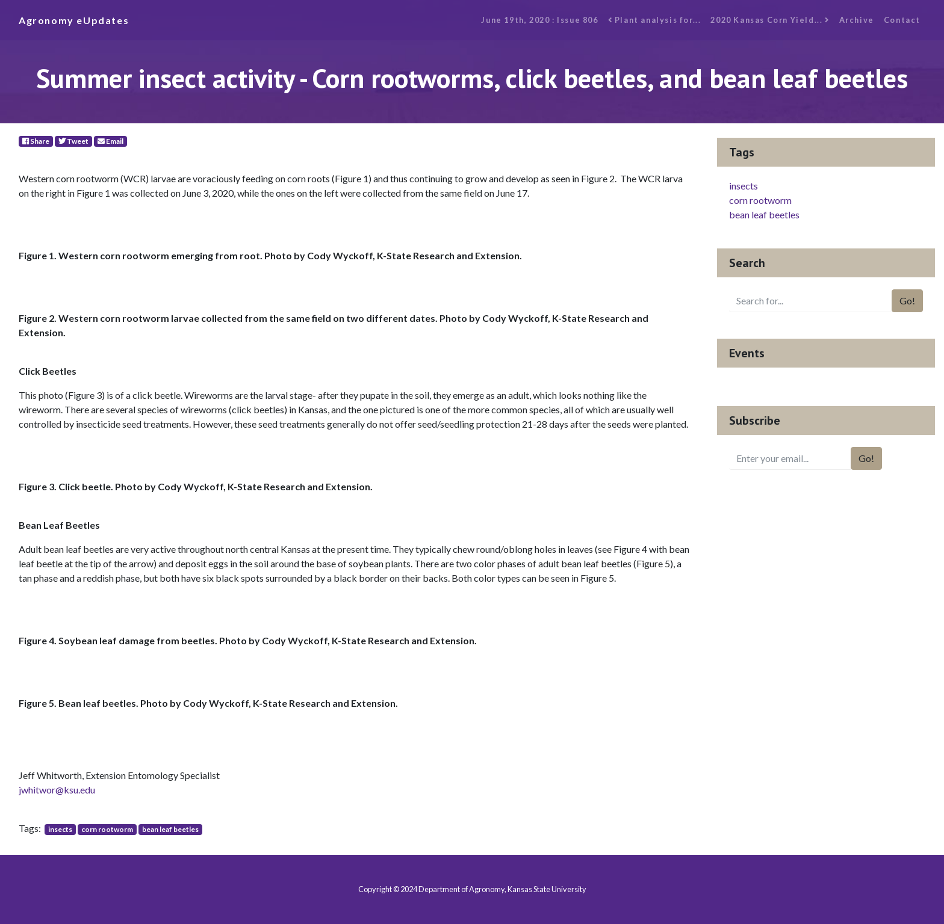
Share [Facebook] (35, 141)
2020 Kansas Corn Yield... (769, 20)
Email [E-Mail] (110, 141)
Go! (907, 300)
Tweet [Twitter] (73, 141)
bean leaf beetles (170, 829)
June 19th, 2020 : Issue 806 (539, 20)
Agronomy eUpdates (74, 20)
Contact (902, 20)
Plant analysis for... (654, 20)
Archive (856, 20)
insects (60, 829)
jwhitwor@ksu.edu (57, 789)
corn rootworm (107, 829)
